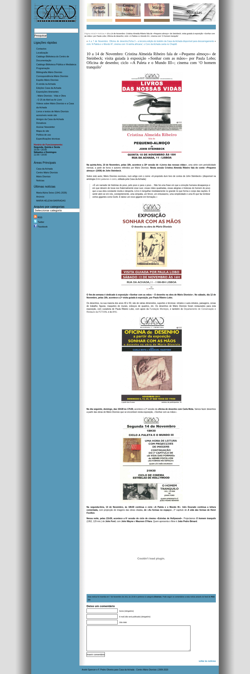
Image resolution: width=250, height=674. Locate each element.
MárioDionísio (156, 9)
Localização (42, 52)
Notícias (40, 180)
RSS (38, 217)
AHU (115, 312)
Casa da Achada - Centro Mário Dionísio (138, 670)
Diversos (158, 597)
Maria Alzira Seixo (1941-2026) (51, 192)
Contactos (41, 48)
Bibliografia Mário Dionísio (49, 72)
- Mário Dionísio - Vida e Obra (51, 95)
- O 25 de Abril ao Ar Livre (49, 99)
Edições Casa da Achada (48, 88)
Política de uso (43, 134)
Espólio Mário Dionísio (47, 80)
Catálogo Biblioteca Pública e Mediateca (56, 64)
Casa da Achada (44, 168)
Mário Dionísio (43, 176)
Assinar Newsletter (45, 127)
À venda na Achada (46, 84)
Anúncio (40, 196)
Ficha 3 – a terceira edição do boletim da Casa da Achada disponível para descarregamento (171, 41)
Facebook (41, 226)
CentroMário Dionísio (128, 9)
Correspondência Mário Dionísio (52, 76)
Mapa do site (42, 131)
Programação (43, 68)
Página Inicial (90, 34)
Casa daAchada (99, 9)
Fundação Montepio (159, 309)
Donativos (41, 123)
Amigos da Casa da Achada (50, 119)
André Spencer (89, 670)
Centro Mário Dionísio (47, 172)
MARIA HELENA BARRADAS (51, 200)
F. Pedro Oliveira (106, 670)
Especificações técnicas (48, 138)
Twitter (39, 222)
